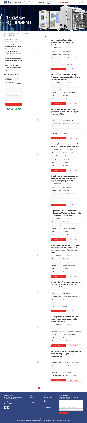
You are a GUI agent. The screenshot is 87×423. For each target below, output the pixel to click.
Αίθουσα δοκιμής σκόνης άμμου (13, 53)
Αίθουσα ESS (8, 63)
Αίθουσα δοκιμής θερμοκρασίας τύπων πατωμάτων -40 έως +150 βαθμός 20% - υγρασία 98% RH (66, 284)
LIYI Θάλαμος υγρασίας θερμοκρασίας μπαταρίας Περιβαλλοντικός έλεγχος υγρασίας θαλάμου (65, 111)
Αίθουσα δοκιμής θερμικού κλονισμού (13, 44)
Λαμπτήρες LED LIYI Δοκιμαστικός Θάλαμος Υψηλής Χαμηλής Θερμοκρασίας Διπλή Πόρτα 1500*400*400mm (66, 213)
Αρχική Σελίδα (7, 33)
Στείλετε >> (63, 412)
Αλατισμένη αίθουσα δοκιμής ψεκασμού (13, 56)
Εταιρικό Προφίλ (31, 397)
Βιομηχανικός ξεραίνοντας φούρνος (13, 48)
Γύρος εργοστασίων (31, 399)
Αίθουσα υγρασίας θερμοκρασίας (13, 58)
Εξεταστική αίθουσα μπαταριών (13, 70)
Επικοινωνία (14, 104)
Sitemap (35, 418)
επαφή (29, 404)
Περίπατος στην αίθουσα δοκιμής (13, 60)
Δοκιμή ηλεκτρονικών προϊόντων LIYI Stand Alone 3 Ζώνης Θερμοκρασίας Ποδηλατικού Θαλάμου (65, 319)
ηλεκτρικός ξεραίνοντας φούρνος (13, 46)
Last (60, 388)
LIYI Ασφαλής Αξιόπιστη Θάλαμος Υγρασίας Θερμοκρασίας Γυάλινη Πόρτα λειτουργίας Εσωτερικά (65, 77)
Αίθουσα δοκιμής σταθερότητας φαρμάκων (13, 67)
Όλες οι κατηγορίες (47, 407)
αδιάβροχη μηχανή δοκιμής (12, 65)
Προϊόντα (13, 33)
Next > (55, 388)
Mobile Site (41, 418)
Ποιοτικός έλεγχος (31, 402)
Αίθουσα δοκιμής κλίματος (11, 39)
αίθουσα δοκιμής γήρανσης (11, 51)
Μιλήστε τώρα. (74, 69)
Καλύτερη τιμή (58, 69)
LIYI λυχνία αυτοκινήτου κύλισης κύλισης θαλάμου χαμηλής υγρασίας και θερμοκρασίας (66, 353)
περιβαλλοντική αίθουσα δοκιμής (13, 41)
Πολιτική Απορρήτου (49, 418)
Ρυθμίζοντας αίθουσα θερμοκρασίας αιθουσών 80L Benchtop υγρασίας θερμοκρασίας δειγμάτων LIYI (64, 178)
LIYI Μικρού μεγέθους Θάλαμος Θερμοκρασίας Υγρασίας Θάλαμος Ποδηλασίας (63, 42)
